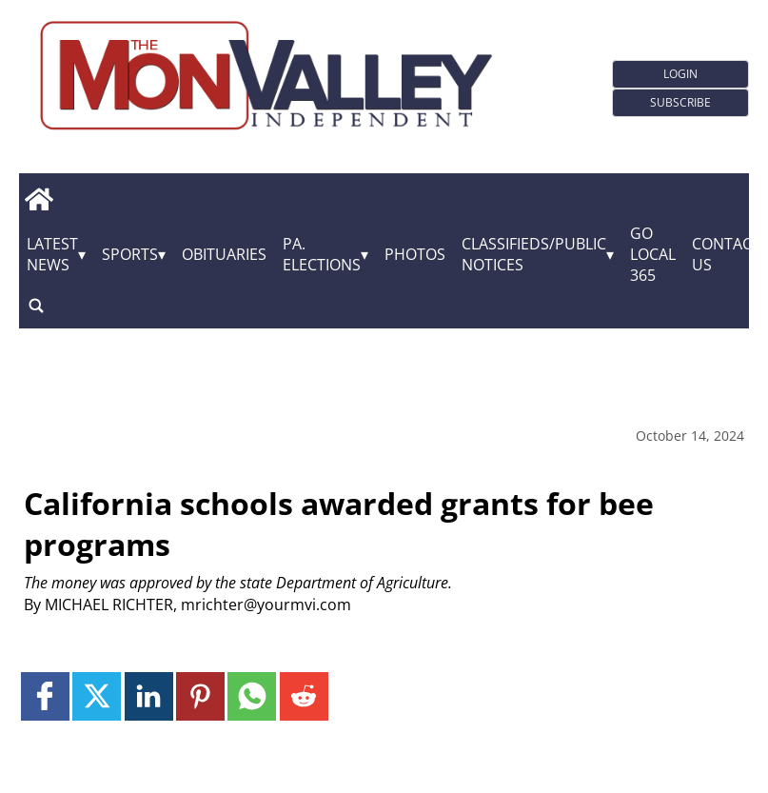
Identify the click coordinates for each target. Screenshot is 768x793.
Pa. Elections (322, 254)
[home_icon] (38, 199)
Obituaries (224, 254)
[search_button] (36, 305)
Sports (130, 254)
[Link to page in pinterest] (200, 696)
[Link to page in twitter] (96, 696)
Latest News (52, 254)
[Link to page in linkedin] (149, 696)
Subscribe (680, 102)
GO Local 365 (653, 254)
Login (680, 74)
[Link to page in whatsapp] (251, 696)
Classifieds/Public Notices (534, 254)
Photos (414, 254)
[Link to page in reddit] (304, 696)
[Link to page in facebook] (45, 696)
